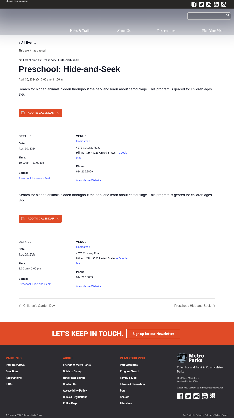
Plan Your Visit (212, 31)
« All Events (27, 42)
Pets (122, 390)
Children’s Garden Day (38, 305)
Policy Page (70, 403)
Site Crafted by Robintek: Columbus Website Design (205, 415)
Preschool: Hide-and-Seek (35, 178)
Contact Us (69, 384)
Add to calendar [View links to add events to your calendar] (41, 112)
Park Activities (129, 364)
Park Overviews (15, 364)
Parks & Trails (80, 31)
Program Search (129, 371)
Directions (12, 371)
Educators (126, 403)
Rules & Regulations (75, 397)
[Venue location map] (154, 150)
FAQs (9, 384)
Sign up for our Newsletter (153, 333)
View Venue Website (88, 180)
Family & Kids (128, 377)
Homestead (83, 141)
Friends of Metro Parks (77, 364)
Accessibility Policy (75, 390)
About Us (124, 31)
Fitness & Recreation (132, 384)
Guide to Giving (72, 371)
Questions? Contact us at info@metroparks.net (200, 387)
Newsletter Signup (74, 377)
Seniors (124, 397)
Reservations (166, 31)
